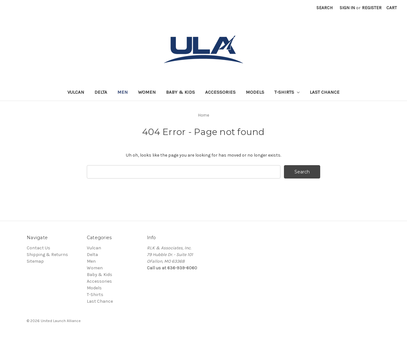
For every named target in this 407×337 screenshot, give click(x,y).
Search (324, 7)
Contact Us (38, 248)
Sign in (347, 7)
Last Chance (325, 92)
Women (147, 92)
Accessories (220, 92)
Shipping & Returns (47, 254)
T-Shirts (287, 92)
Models (255, 92)
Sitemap (35, 261)
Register (372, 7)
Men (122, 92)
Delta (100, 92)
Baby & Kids (180, 92)
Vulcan (75, 92)
